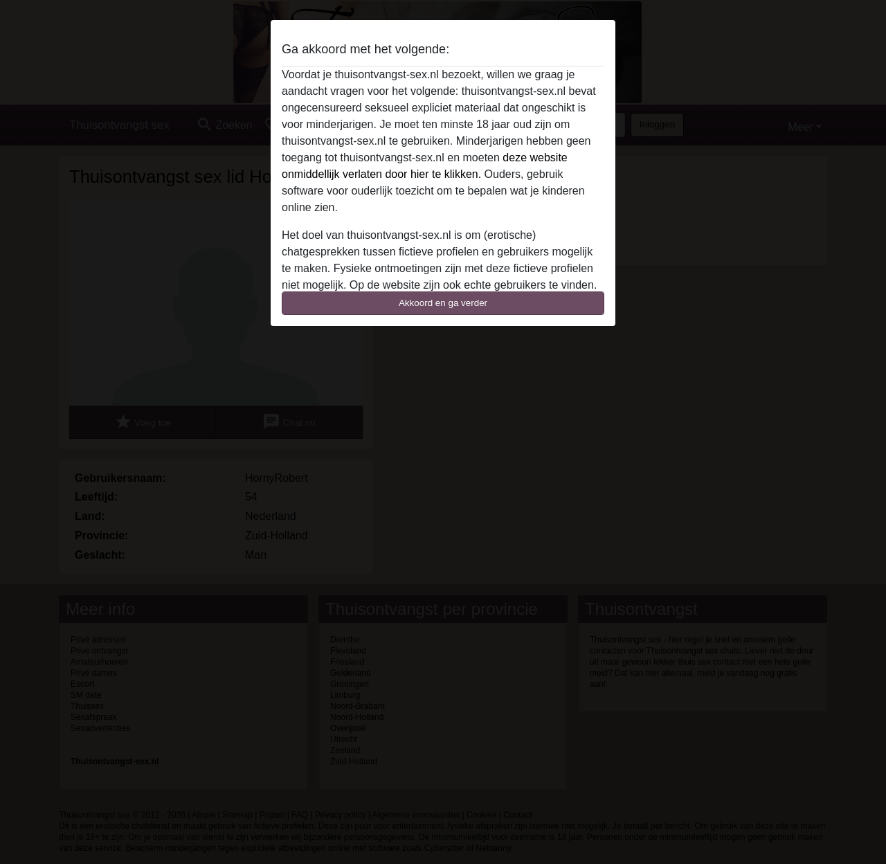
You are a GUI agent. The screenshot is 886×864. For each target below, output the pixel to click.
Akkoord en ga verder (443, 303)
